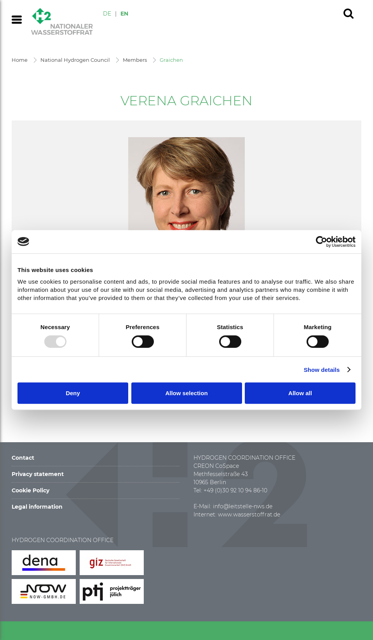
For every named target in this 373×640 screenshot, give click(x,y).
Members (135, 60)
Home (20, 60)
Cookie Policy (30, 490)
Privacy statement (38, 474)
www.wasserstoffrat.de (249, 514)
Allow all (300, 393)
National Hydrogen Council (75, 60)
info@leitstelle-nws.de (242, 506)
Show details (322, 369)
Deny (73, 393)
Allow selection (186, 393)
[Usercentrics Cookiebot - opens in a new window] (322, 242)
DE (107, 13)
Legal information (37, 506)
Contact (23, 457)
